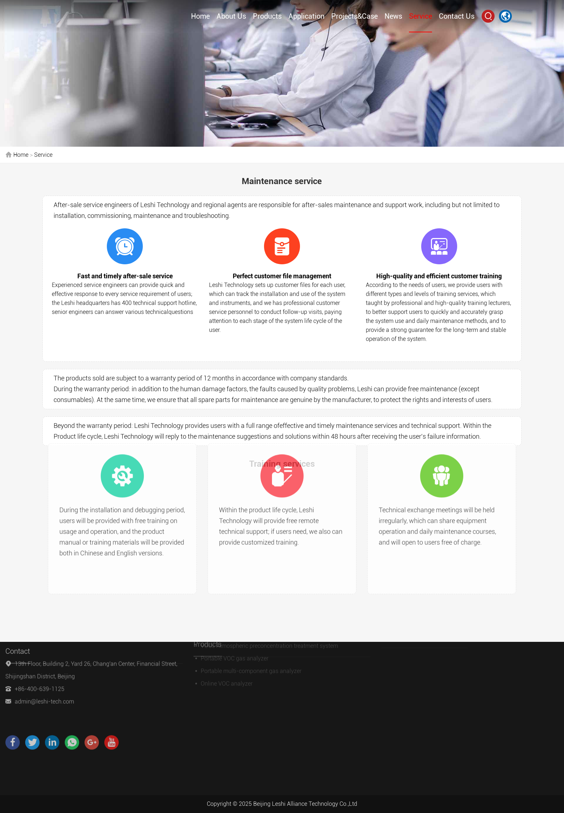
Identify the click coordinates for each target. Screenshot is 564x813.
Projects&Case (354, 15)
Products (267, 15)
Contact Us (456, 15)
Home (200, 15)
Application (306, 15)
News (393, 15)
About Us (231, 15)
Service (420, 15)
